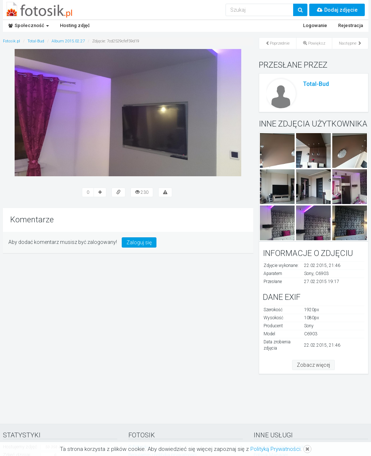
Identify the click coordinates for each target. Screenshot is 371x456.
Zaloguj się (139, 242)
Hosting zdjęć (75, 25)
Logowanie (315, 25)
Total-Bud (316, 83)
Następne (350, 43)
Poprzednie (277, 43)
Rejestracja (350, 25)
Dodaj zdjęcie (337, 10)
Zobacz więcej (313, 365)
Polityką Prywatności (275, 449)
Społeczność (28, 25)
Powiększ (314, 43)
